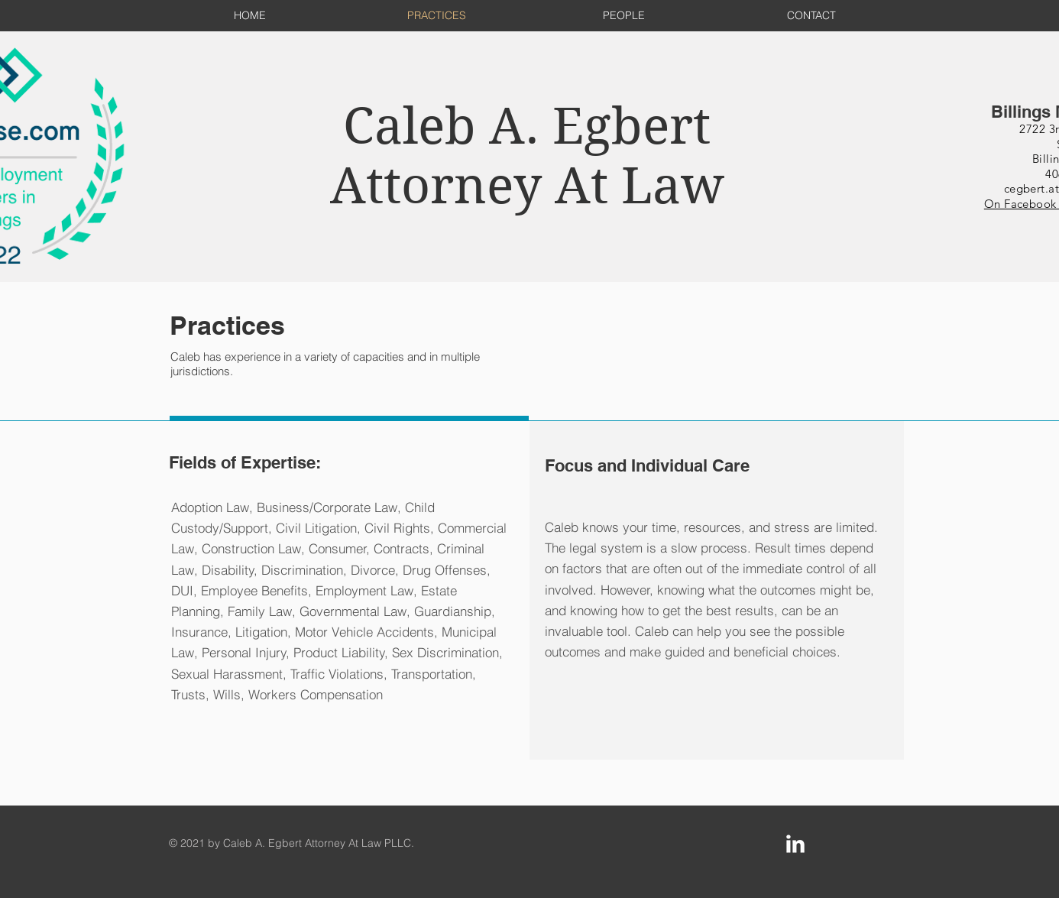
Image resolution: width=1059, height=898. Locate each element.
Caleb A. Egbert (527, 126)
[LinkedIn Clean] (795, 844)
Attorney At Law (527, 186)
